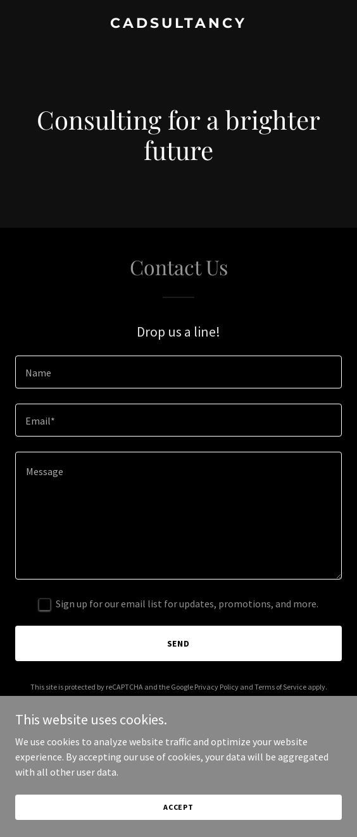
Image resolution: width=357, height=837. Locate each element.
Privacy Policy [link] (216, 686)
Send (179, 643)
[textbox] (178, 372)
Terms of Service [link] (280, 686)
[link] (178, 24)
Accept (178, 824)
